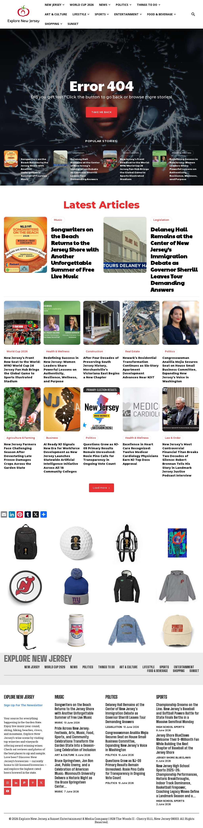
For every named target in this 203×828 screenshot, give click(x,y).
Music (26, 152)
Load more (101, 487)
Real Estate (132, 351)
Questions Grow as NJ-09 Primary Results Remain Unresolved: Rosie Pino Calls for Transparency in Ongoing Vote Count (101, 454)
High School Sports (170, 726)
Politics (170, 351)
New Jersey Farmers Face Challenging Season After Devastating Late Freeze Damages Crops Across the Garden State (20, 456)
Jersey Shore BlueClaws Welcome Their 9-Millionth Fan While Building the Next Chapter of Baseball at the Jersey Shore (177, 743)
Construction (94, 351)
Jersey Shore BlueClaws (173, 757)
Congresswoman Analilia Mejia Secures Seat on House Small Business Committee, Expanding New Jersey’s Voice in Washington (180, 369)
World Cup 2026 (131, 152)
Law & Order (173, 437)
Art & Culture (64, 754)
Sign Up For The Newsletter (23, 705)
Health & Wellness (181, 152)
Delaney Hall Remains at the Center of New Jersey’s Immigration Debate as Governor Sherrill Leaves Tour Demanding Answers (85, 169)
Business (52, 437)
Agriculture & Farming (21, 437)
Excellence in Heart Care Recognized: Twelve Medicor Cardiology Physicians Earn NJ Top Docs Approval (140, 454)
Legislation (78, 152)
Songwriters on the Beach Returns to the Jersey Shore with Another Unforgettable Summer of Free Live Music (75, 252)
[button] (193, 14)
